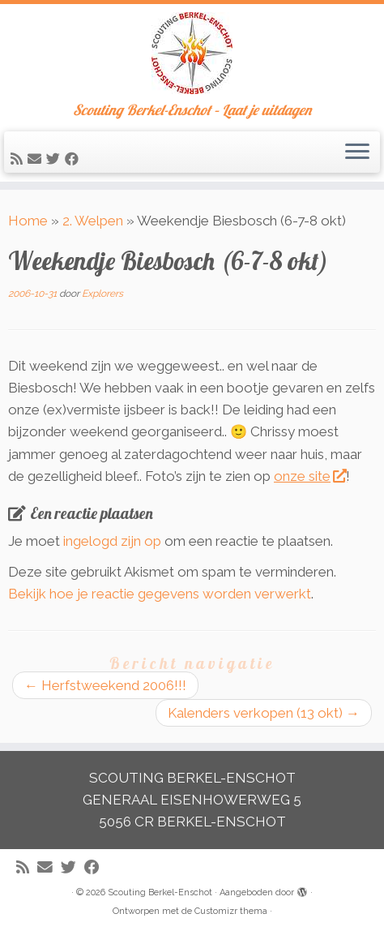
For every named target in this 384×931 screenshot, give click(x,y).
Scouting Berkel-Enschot (160, 892)
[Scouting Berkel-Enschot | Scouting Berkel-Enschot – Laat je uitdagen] (192, 53)
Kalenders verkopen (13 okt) (264, 713)
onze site (310, 476)
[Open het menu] (357, 152)
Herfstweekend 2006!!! (105, 685)
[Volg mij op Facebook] (74, 159)
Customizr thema (230, 911)
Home (28, 220)
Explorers (102, 293)
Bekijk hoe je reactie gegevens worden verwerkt (159, 594)
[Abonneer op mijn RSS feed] (19, 159)
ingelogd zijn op (112, 541)
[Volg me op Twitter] (55, 159)
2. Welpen (92, 220)
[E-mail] (37, 159)
